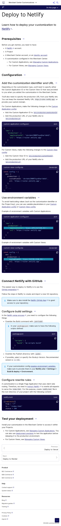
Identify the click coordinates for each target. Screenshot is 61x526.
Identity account (40, 55)
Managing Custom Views (38, 65)
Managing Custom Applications (45, 62)
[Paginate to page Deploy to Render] (30, 457)
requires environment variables (43, 366)
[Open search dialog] (57, 2)
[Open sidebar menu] (3, 7)
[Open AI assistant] (54, 2)
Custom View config (27, 207)
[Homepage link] (3, 2)
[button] (23, 2)
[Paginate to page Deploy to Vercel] (30, 448)
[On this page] (52, 7)
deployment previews (24, 433)
